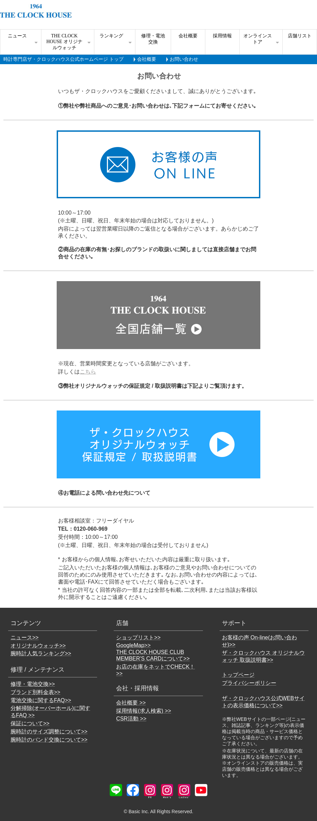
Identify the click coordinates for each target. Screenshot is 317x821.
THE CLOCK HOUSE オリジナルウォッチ (64, 41)
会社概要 (188, 35)
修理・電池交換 (153, 38)
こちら (88, 372)
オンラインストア (257, 38)
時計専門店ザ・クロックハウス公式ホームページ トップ (63, 59)
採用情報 (222, 35)
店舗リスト (300, 35)
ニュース (17, 35)
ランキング (111, 35)
